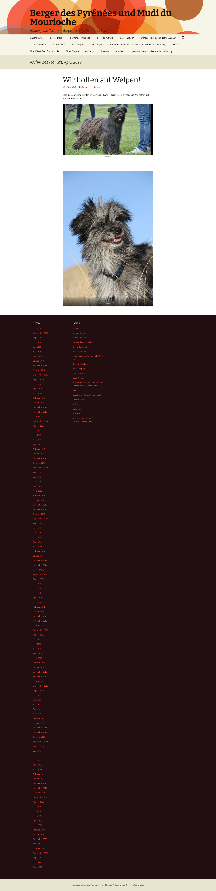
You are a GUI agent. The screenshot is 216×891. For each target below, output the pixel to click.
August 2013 (38, 634)
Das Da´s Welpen (38, 44)
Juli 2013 (37, 639)
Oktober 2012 (39, 681)
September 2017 (40, 421)
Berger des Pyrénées (80, 37)
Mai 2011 (37, 760)
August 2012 (38, 690)
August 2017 (38, 425)
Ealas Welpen (78, 44)
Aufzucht (89, 51)
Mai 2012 (37, 704)
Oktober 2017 (39, 416)
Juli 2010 (37, 806)
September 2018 (40, 374)
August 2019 (38, 337)
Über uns (104, 51)
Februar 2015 (39, 551)
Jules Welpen (59, 44)
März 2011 (37, 769)
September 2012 (40, 685)
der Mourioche (57, 37)
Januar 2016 (38, 500)
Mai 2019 (37, 351)
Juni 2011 (37, 755)
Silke (97, 87)
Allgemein (85, 87)
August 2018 (38, 379)
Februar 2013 (39, 662)
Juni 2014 (37, 588)
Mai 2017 (37, 439)
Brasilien (119, 51)
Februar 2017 (39, 449)
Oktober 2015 (39, 514)
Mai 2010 (37, 815)
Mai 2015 (37, 537)
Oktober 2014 (39, 569)
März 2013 (37, 658)
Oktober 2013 (39, 625)
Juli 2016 (37, 477)
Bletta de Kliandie (104, 37)
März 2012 (37, 713)
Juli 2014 (37, 583)
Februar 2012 (39, 718)
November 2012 (40, 676)
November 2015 (40, 509)
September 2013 (40, 630)
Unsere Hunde (37, 37)
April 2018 (37, 388)
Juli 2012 (37, 695)
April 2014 (37, 597)
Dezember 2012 (40, 672)
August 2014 (38, 579)
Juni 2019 (37, 347)
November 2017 (40, 412)
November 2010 (40, 788)
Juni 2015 (37, 532)
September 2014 (40, 574)
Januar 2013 (38, 667)
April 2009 (37, 867)
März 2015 (37, 546)
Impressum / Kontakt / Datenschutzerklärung (151, 51)
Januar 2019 (38, 360)
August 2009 (38, 857)
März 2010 (37, 825)
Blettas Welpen (127, 37)
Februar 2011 (39, 774)
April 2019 (37, 356)
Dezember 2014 (40, 560)
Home (75, 328)
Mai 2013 (37, 648)
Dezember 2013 (40, 616)
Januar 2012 (38, 723)
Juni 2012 (37, 699)
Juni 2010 (37, 811)
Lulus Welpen (96, 44)
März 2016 (37, 490)
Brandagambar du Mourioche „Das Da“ (158, 37)
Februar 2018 (39, 398)
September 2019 (40, 333)
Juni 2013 (37, 644)
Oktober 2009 (39, 848)
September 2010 (40, 797)
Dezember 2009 (40, 839)
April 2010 (37, 820)
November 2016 (40, 458)
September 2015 (40, 518)
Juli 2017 (37, 430)
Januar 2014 (38, 611)
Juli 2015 (37, 528)
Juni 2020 (37, 328)
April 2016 (37, 486)
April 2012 (37, 709)
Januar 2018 (38, 402)
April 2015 (37, 542)
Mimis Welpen (72, 51)
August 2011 (38, 746)
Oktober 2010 (39, 792)
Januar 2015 (38, 555)
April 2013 (37, 653)
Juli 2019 (37, 342)
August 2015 (38, 523)
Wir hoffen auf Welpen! (102, 80)
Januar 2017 (38, 453)
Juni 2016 (37, 481)
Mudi (175, 44)
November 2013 (40, 620)
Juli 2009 (37, 862)
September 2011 (40, 741)
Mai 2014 (37, 593)
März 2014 (37, 602)
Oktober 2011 (39, 737)
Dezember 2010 (40, 783)
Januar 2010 (38, 834)
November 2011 (40, 732)
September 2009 (40, 853)
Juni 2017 (37, 435)
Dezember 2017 (40, 407)
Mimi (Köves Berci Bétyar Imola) (45, 51)
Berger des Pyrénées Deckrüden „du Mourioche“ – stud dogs (138, 44)
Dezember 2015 (40, 504)
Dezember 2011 (40, 727)
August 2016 (38, 472)
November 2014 (40, 565)
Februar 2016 (39, 495)
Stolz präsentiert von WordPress (129, 885)
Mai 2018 (37, 384)
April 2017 (37, 444)
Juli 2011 (37, 750)
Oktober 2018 (39, 370)
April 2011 (37, 764)
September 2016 (40, 467)
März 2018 (37, 393)
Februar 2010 (39, 829)
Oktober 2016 (39, 463)
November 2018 (40, 365)
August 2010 (38, 802)
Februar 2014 (39, 607)
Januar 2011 (38, 778)
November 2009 (40, 843)
